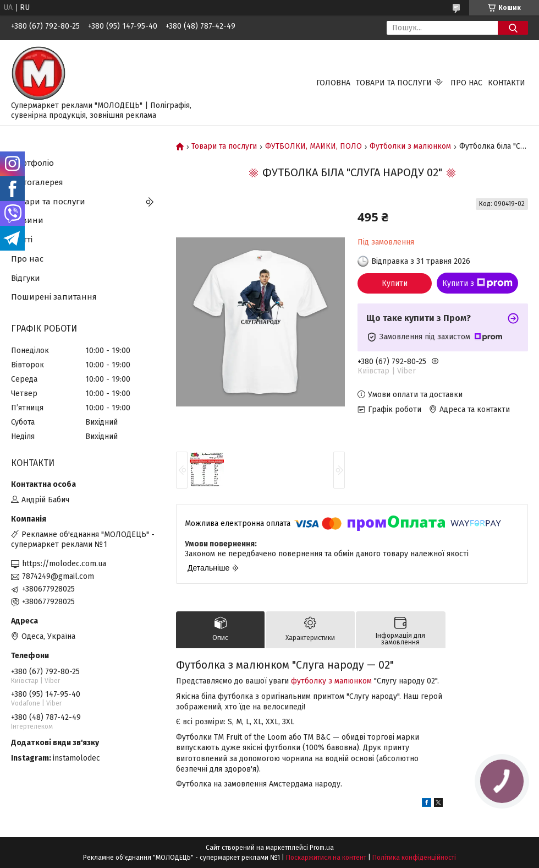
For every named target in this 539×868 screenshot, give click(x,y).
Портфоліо (32, 163)
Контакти (506, 83)
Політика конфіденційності (414, 857)
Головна (333, 83)
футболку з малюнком (331, 681)
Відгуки (25, 278)
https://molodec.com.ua (64, 563)
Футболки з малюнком (410, 146)
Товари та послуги (394, 83)
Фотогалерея (37, 182)
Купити (395, 283)
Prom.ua (322, 847)
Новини (27, 220)
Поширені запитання (54, 297)
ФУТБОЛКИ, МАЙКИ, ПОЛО (313, 146)
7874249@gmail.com (58, 576)
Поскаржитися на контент (326, 857)
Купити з (477, 283)
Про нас (466, 83)
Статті (21, 240)
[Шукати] (513, 28)
